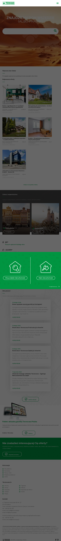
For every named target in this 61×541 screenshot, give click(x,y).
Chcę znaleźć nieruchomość (15, 278)
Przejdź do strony (54, 286)
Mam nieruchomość (46, 278)
